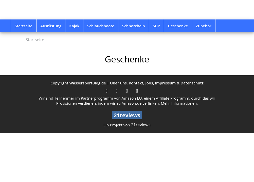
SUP (156, 25)
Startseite (23, 25)
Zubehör (203, 25)
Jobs (149, 82)
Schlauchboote (100, 25)
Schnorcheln (133, 25)
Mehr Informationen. (179, 103)
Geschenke (178, 25)
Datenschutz (192, 82)
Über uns (118, 82)
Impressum (165, 82)
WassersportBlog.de (87, 82)
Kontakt (136, 82)
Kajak (74, 25)
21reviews (141, 125)
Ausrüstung (50, 25)
